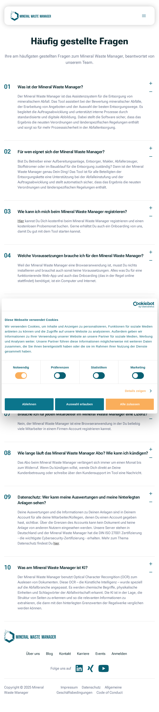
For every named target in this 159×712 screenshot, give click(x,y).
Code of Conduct (109, 692)
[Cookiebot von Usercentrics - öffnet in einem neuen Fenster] (136, 305)
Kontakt (65, 654)
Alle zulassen (130, 404)
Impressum (69, 687)
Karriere (83, 654)
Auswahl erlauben (79, 404)
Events (100, 654)
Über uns (33, 654)
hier (56, 543)
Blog (49, 654)
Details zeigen (135, 391)
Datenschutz (91, 687)
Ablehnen (29, 404)
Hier (21, 221)
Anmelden (119, 654)
